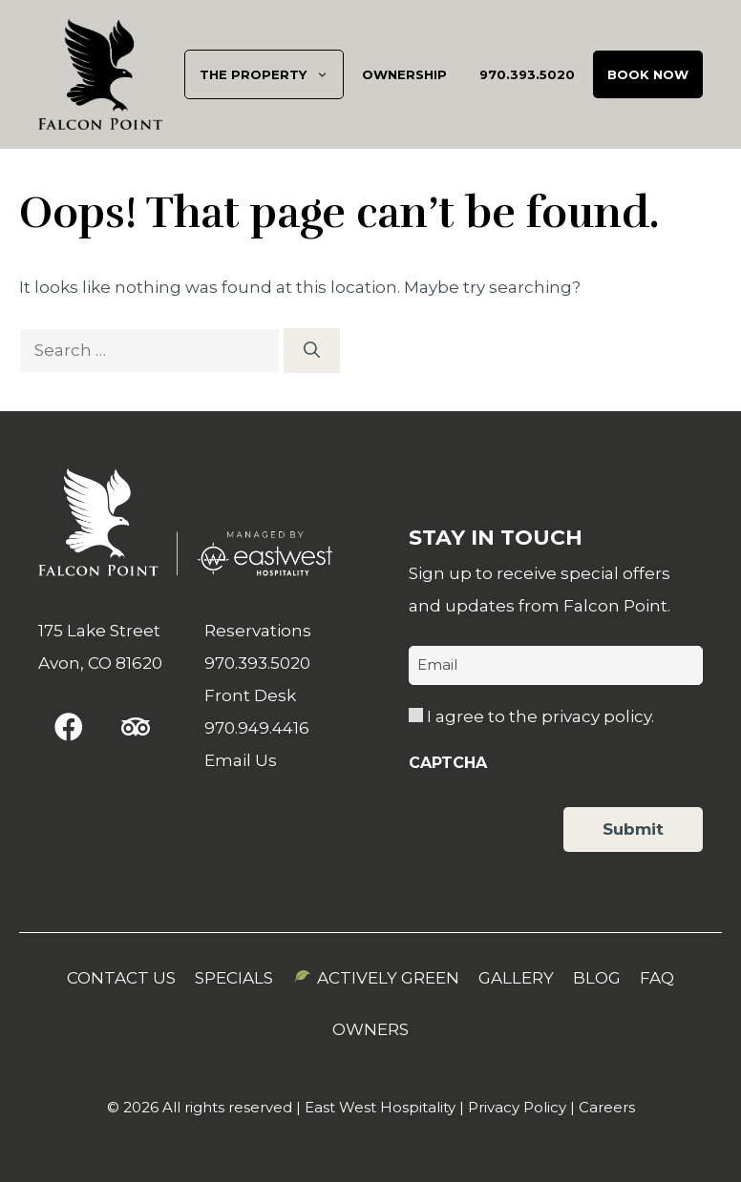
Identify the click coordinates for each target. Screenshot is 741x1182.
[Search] (312, 351)
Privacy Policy (517, 1107)
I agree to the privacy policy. (540, 716)
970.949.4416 (256, 727)
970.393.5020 (527, 74)
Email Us (240, 760)
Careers (607, 1107)
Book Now (647, 74)
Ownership (404, 74)
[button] (68, 727)
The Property (271, 74)
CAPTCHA (448, 763)
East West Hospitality (380, 1107)
